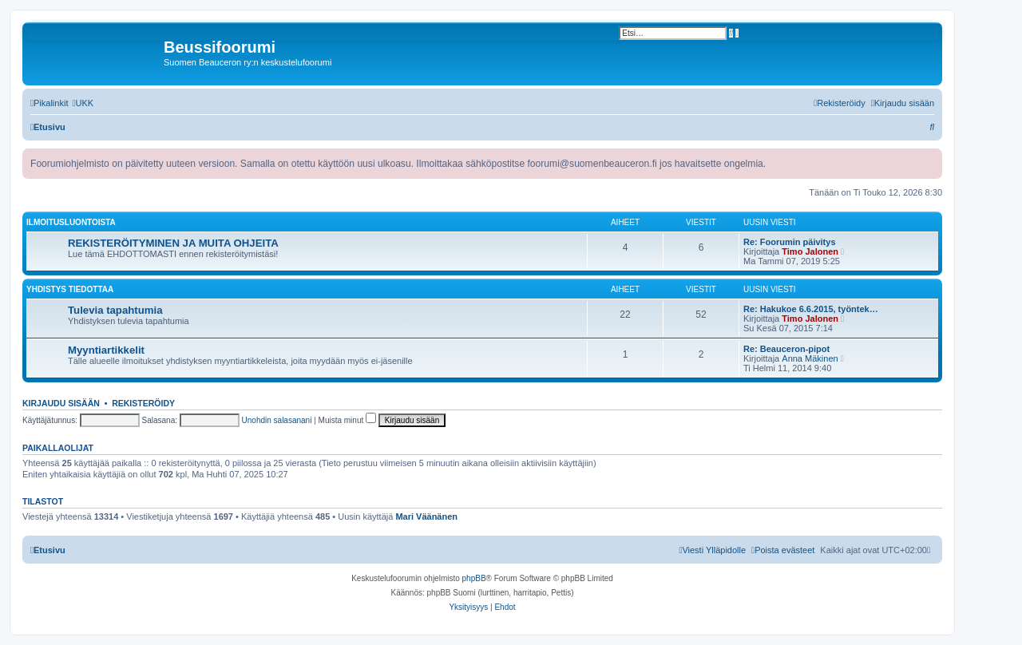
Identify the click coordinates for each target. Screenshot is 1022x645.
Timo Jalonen (810, 251)
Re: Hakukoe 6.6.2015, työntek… (810, 309)
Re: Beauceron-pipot (786, 349)
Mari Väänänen (426, 516)
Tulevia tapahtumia (115, 310)
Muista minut (347, 420)
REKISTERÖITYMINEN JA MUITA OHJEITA (173, 243)
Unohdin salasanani (277, 420)
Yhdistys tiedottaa (69, 289)
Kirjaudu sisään (61, 403)
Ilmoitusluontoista (71, 222)
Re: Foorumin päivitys (789, 242)
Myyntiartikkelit (106, 350)
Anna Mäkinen (810, 358)
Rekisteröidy (143, 403)
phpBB (474, 578)
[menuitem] (82, 103)
